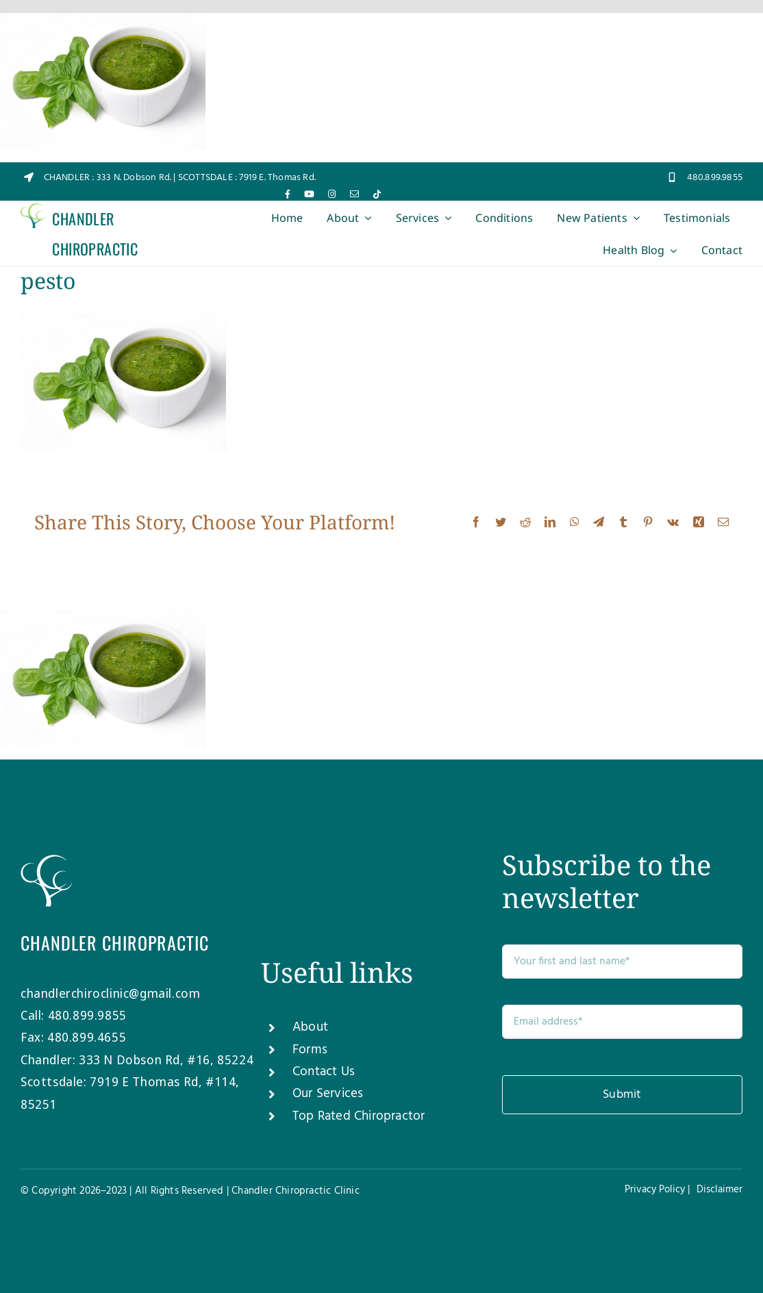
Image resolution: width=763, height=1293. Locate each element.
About (310, 1027)
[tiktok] (377, 194)
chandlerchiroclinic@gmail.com (110, 993)
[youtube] (309, 194)
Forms (309, 1050)
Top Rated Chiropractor (358, 1116)
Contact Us (323, 1072)
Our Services (327, 1093)
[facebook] (287, 194)
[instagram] (332, 194)
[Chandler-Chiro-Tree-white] (46, 861)
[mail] (354, 194)
